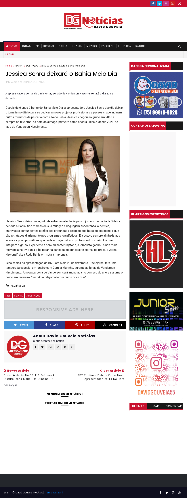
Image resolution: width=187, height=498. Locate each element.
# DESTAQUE (33, 295)
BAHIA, (29, 81)
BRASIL (77, 46)
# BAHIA (18, 295)
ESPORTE (107, 46)
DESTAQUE (32, 65)
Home (13, 46)
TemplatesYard (54, 492)
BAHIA (62, 46)
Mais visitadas (156, 406)
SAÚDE (140, 46)
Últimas (138, 406)
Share (51, 325)
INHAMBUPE (30, 46)
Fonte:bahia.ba (15, 285)
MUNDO (91, 46)
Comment (112, 325)
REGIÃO (48, 46)
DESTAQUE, (39, 81)
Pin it (82, 325)
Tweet (21, 325)
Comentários (174, 406)
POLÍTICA (124, 46)
